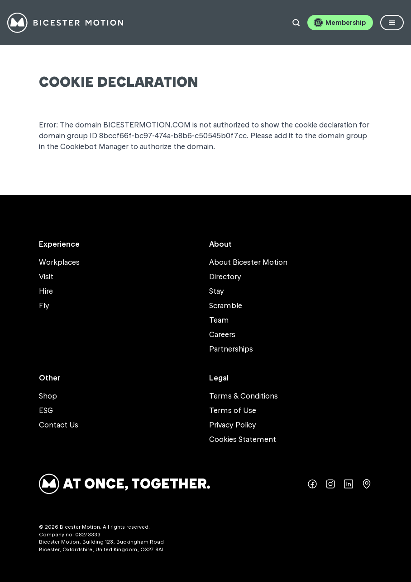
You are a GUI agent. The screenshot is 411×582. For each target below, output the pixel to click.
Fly (44, 305)
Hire (46, 291)
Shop (48, 395)
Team (219, 319)
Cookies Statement (242, 439)
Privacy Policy (232, 424)
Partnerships (231, 348)
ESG (46, 410)
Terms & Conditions (243, 395)
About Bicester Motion (248, 262)
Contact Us (58, 424)
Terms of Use (232, 410)
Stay (216, 291)
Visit (46, 276)
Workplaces (59, 262)
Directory (225, 276)
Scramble (225, 305)
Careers (222, 334)
